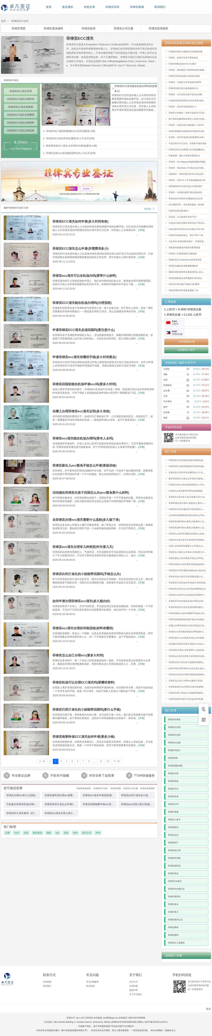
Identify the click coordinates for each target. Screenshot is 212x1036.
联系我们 (160, 6)
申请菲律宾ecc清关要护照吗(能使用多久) (188, 564)
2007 (16, 832)
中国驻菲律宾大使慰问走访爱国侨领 (185, 51)
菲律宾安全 (173, 873)
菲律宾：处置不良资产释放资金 (183, 58)
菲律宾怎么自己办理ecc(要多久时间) (78, 655)
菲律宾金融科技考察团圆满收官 (183, 266)
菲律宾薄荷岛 (174, 896)
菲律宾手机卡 (174, 750)
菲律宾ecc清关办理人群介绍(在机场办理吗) (68, 813)
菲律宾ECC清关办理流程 (20, 130)
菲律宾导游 (173, 796)
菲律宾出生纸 (174, 727)
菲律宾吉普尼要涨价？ (179, 211)
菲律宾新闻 (137, 6)
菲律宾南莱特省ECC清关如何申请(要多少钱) (83, 736)
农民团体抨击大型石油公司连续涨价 (185, 186)
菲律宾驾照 (19, 28)
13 (108, 761)
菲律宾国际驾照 (175, 765)
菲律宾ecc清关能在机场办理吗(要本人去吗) (82, 438)
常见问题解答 (92, 982)
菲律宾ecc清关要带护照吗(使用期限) (186, 491)
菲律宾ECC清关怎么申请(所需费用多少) (80, 248)
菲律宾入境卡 (174, 819)
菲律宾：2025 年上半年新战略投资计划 (187, 180)
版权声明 (133, 990)
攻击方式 (86, 832)
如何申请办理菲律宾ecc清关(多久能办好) (81, 601)
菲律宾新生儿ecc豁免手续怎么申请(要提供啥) (84, 465)
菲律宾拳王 (173, 912)
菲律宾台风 (173, 773)
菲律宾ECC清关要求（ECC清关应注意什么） (31, 813)
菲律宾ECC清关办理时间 (20, 99)
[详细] (141, 230)
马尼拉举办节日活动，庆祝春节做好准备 (187, 143)
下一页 (116, 761)
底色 (66, 832)
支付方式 (133, 982)
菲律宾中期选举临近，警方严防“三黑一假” (188, 235)
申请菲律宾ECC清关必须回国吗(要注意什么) (83, 330)
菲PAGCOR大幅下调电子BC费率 (184, 284)
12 (101, 761)
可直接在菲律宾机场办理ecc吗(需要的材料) (29, 804)
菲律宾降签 (173, 927)
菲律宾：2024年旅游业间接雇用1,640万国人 (189, 137)
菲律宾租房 (89, 28)
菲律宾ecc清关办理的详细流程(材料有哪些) (82, 628)
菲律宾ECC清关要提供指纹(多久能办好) (187, 570)
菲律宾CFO (173, 804)
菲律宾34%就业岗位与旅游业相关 (184, 76)
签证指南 (90, 986)
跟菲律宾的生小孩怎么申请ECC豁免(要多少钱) (71, 145)
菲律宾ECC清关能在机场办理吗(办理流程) (82, 303)
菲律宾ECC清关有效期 (20, 106)
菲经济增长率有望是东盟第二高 (183, 290)
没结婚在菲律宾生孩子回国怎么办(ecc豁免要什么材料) (90, 492)
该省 (26, 832)
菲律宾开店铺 (174, 858)
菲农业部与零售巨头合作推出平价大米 (186, 229)
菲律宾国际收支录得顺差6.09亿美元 (185, 278)
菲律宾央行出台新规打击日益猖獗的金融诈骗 (190, 149)
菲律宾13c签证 (175, 881)
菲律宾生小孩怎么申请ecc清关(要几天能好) (189, 552)
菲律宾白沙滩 (174, 742)
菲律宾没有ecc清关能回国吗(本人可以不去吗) (71, 153)
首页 (49, 6)
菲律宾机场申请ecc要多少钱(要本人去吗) (188, 521)
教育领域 (37, 832)
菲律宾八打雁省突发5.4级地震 (183, 253)
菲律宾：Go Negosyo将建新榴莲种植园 (187, 162)
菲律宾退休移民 (53, 28)
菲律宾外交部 (174, 735)
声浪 (98, 832)
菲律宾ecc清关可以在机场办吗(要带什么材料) (84, 275)
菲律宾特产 (173, 842)
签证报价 (67, 6)
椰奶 (49, 832)
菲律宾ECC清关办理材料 (20, 122)
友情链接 (47, 982)
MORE (149, 208)
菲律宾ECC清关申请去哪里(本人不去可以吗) (70, 138)
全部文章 (89, 6)
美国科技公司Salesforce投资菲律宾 (185, 260)
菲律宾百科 (112, 6)
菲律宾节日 (173, 789)
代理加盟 (133, 986)
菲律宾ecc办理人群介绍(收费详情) (139, 804)
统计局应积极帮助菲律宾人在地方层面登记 (189, 119)
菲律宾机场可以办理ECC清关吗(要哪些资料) (83, 682)
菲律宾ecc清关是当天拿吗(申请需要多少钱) (189, 540)
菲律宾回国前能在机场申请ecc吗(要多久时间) (84, 384)
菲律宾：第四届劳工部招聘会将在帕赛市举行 (190, 70)
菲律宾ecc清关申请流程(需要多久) (101, 795)
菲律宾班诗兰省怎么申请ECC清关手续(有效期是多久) (74, 804)
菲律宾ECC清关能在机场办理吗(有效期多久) (135, 88)
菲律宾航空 (173, 827)
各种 (75, 832)
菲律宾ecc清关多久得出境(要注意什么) (187, 497)
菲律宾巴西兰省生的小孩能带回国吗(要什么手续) (86, 709)
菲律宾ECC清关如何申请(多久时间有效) (80, 221)
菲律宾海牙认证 (175, 919)
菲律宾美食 (173, 781)
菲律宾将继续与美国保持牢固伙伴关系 (186, 131)
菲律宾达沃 (173, 835)
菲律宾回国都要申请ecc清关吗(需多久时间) (106, 804)
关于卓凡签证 (135, 994)
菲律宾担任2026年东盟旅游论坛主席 (186, 198)
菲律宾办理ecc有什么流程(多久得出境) (27, 795)
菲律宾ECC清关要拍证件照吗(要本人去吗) (188, 509)
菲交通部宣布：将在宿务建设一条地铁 (186, 204)
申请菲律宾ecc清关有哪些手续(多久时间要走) (84, 357)
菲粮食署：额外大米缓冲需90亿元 (184, 155)
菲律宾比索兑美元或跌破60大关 (183, 88)
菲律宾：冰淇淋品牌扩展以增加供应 (185, 192)
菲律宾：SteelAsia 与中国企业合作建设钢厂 (189, 168)
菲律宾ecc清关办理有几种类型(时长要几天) (82, 547)
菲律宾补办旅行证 (176, 889)
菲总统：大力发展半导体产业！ (183, 217)
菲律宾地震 (173, 812)
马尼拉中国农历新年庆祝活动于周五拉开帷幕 (190, 223)
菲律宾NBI (173, 758)
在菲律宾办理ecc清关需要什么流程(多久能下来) (86, 519)
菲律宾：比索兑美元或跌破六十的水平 (186, 125)
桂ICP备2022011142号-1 (156, 1022)
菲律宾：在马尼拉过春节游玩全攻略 (185, 94)
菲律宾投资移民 (158, 28)
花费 (7, 832)
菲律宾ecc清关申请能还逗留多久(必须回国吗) (190, 534)
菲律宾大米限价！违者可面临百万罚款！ (187, 113)
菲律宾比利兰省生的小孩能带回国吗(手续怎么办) (86, 574)
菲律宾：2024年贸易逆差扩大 (182, 106)
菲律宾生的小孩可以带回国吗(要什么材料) (188, 576)
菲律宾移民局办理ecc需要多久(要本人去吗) (68, 795)
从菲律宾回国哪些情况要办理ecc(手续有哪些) (190, 515)
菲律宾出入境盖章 (176, 943)
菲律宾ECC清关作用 (20, 91)
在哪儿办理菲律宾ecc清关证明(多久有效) (81, 411)
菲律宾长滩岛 (174, 719)
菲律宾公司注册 (123, 28)
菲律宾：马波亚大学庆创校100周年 (185, 82)
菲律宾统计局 (174, 850)
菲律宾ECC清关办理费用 (20, 114)
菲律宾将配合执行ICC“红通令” (183, 64)
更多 (208, 1008)
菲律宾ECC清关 (20, 21)
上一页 (42, 761)
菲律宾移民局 (174, 866)
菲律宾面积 (173, 935)
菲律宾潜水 (173, 904)
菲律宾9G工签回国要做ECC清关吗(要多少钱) (70, 131)
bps (57, 832)
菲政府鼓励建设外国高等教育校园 (184, 247)
